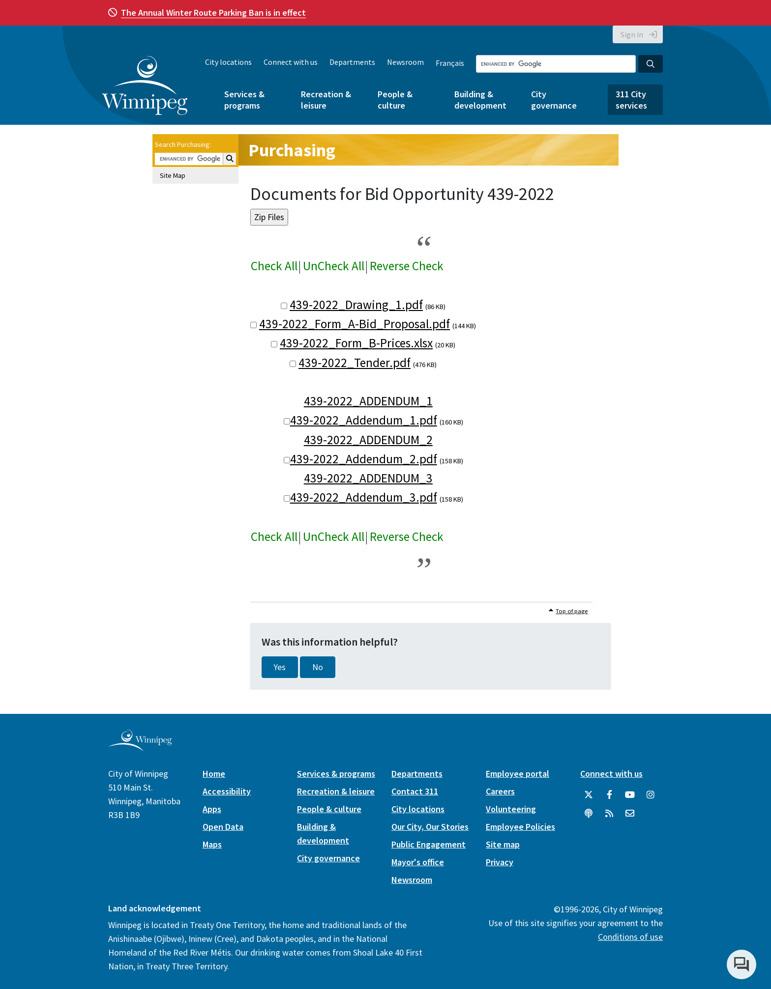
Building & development (480, 99)
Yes (280, 667)
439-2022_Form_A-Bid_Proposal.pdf (354, 324)
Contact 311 (414, 791)
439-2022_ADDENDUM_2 (368, 440)
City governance (554, 99)
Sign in (632, 34)
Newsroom (405, 62)
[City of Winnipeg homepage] (140, 747)
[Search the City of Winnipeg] (556, 64)
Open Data (223, 826)
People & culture (395, 99)
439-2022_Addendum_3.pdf (363, 497)
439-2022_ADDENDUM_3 (368, 478)
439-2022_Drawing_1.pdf (356, 304)
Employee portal (517, 773)
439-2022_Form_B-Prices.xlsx (356, 343)
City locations (228, 62)
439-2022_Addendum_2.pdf (363, 459)
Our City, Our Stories (430, 826)
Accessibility (227, 791)
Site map (503, 844)
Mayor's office (417, 862)
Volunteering (511, 809)
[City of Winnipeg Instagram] (650, 795)
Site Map (172, 175)
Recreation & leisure (326, 99)
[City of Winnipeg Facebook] (609, 795)
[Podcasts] (588, 813)
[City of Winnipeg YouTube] (630, 795)
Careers (500, 791)
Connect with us (291, 62)
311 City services (631, 99)
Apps (212, 809)
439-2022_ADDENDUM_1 (368, 401)
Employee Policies (520, 826)
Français (450, 63)
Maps (212, 844)
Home (214, 773)
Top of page (572, 611)
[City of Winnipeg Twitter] (588, 795)
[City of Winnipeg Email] (630, 813)
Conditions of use (630, 936)
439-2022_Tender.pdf (354, 362)
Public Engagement (428, 844)
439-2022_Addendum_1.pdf (363, 420)
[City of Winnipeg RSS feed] (609, 813)
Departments (352, 62)
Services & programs (244, 99)
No (317, 667)
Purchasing (291, 150)
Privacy (499, 862)
